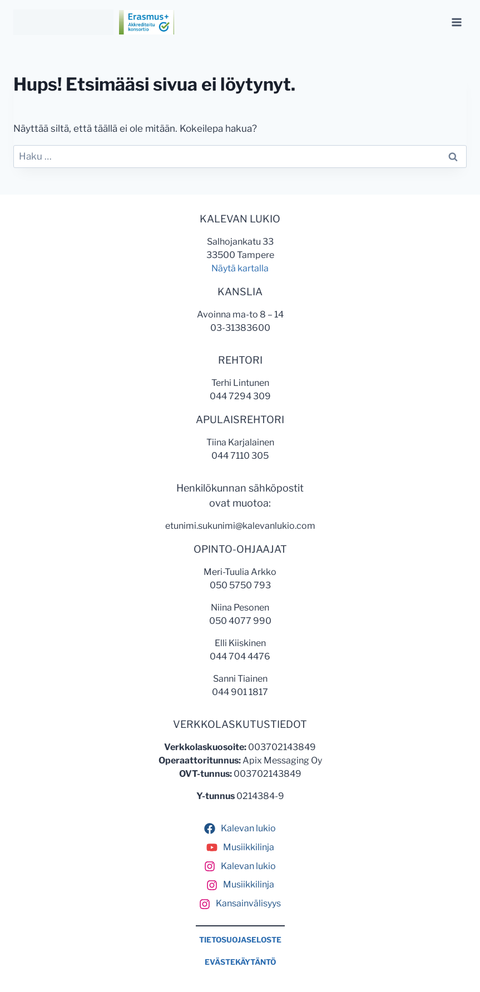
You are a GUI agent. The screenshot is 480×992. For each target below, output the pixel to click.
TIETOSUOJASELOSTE (240, 939)
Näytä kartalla (240, 268)
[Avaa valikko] (456, 22)
